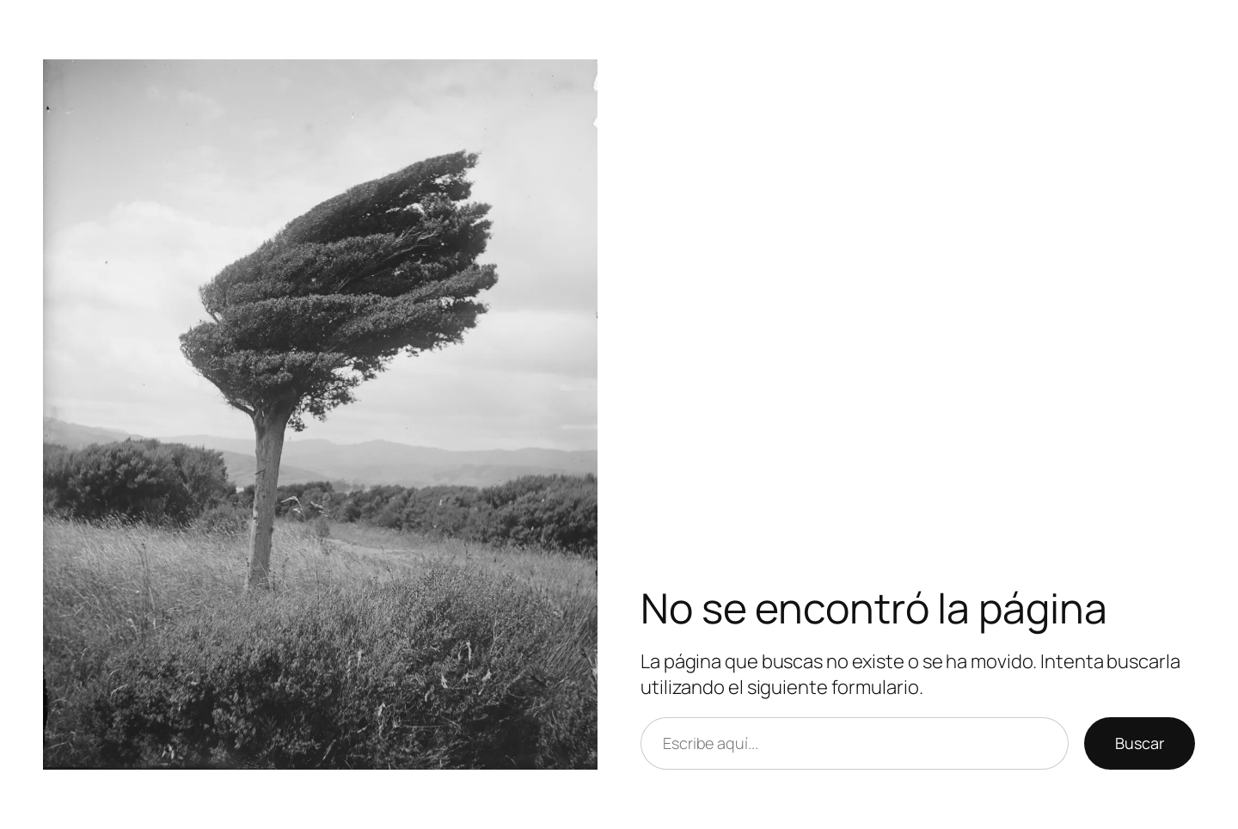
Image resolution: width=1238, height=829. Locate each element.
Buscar (1139, 743)
